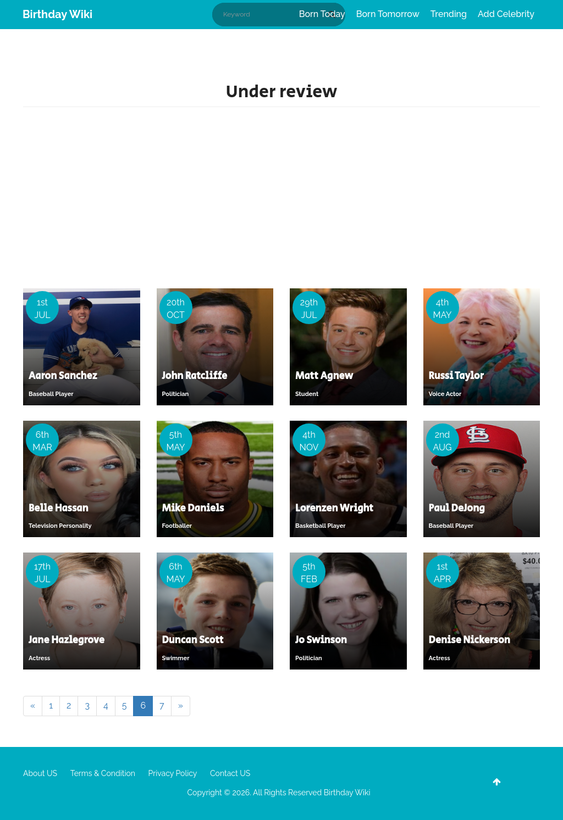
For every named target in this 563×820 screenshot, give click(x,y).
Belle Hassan (59, 508)
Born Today (322, 14)
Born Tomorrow (388, 14)
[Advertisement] (281, 200)
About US (40, 773)
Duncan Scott (193, 640)
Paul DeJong (457, 508)
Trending (448, 14)
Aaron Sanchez (63, 376)
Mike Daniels (193, 508)
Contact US (230, 773)
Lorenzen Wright (334, 508)
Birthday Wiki (57, 14)
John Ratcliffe (195, 376)
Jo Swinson (321, 640)
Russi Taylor (456, 376)
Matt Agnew (324, 376)
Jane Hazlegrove (66, 640)
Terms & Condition (102, 773)
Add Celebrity (506, 14)
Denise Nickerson (469, 640)
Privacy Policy (172, 773)
